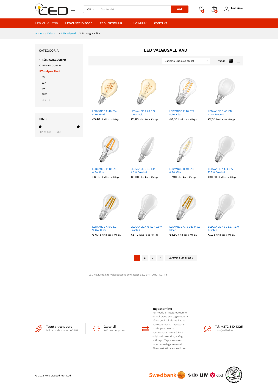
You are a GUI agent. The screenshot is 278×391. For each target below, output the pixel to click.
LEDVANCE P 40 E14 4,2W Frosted (220, 113)
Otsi (179, 9)
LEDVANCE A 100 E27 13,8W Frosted (220, 170)
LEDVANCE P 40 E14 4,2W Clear (104, 170)
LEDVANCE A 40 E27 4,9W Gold (143, 113)
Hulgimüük (138, 23)
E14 (43, 77)
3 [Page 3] (152, 257)
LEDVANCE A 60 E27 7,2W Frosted (223, 228)
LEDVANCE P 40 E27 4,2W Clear (181, 113)
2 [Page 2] (145, 257)
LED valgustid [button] (46, 23)
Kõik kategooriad (54, 59)
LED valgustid (51, 65)
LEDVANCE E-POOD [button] (79, 23)
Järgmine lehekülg (181, 257)
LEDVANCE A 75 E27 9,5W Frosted (146, 228)
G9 (43, 88)
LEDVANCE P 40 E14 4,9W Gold (104, 113)
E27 (43, 82)
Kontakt (160, 23)
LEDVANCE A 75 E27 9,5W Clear (184, 228)
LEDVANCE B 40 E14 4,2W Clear (181, 170)
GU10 (44, 94)
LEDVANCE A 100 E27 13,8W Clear (105, 228)
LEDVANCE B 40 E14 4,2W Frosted (143, 170)
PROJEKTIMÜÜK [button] (111, 23)
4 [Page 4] (160, 257)
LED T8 (45, 99)
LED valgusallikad (49, 71)
